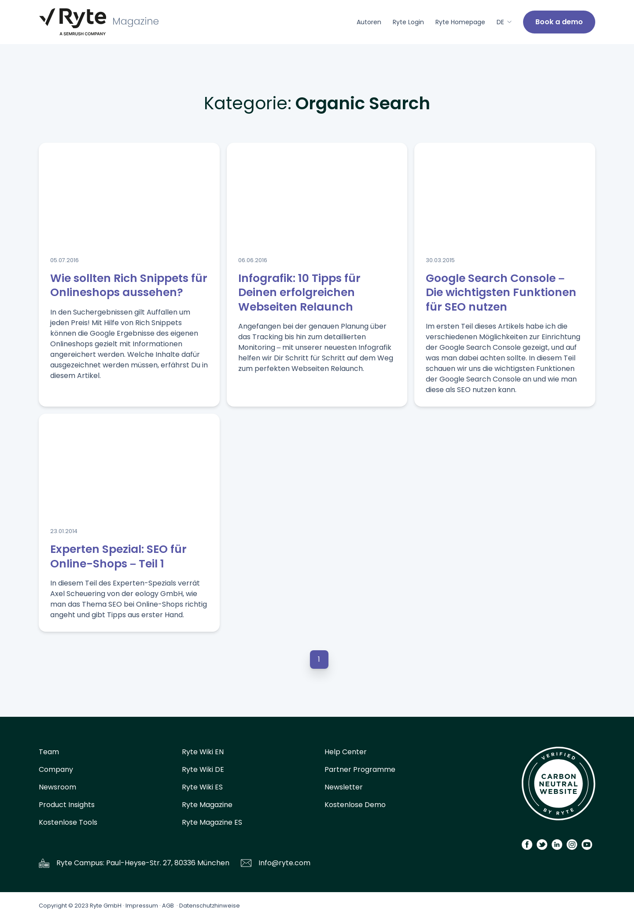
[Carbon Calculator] (558, 787)
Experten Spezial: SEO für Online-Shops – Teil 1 (118, 556)
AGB (168, 905)
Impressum (141, 905)
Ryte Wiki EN (203, 752)
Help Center (345, 752)
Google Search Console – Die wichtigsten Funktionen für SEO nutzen (501, 293)
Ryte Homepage (460, 22)
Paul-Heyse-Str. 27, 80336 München (167, 863)
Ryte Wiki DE (203, 769)
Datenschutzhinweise (209, 905)
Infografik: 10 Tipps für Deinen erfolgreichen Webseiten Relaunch (299, 293)
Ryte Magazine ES (212, 822)
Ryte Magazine (207, 805)
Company (56, 769)
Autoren (369, 22)
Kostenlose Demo (355, 805)
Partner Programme (359, 769)
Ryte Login (408, 22)
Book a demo (559, 22)
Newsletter (343, 787)
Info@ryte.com (284, 863)
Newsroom (57, 787)
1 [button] (319, 659)
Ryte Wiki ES (202, 787)
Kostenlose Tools (68, 822)
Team (49, 752)
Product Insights (67, 805)
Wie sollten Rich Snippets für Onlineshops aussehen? (128, 285)
